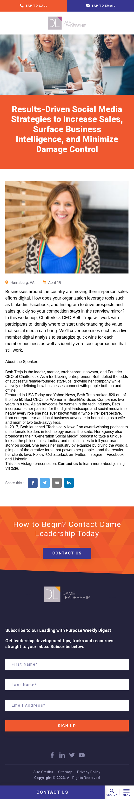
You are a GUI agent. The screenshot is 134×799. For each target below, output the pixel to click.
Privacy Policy (88, 772)
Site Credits (43, 772)
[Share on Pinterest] (81, 489)
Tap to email (100, 6)
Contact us (68, 464)
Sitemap (65, 772)
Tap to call (33, 6)
